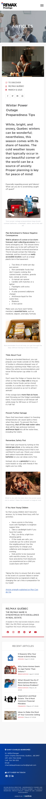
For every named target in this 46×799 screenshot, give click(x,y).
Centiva (27, 796)
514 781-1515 (14, 760)
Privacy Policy (17, 790)
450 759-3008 (15, 758)
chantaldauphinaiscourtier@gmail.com (20, 765)
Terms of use (29, 790)
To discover (13, 83)
